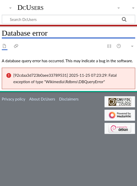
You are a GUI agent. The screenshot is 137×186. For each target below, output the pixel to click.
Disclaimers (69, 99)
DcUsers (30, 7)
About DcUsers (42, 99)
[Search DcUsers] (68, 19)
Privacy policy (13, 99)
